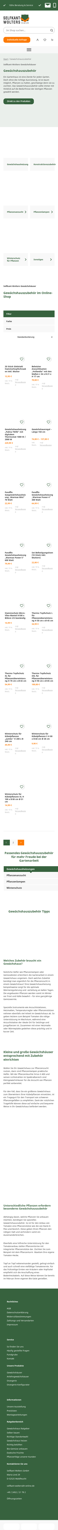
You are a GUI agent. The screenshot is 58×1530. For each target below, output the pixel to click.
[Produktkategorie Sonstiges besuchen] (42, 246)
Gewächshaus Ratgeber (18, 1428)
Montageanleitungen (17, 1414)
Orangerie (12, 1380)
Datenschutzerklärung (17, 1312)
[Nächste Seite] (21, 842)
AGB (9, 1308)
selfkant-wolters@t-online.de (20, 1485)
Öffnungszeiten (14, 1498)
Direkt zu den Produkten (18, 101)
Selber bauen (13, 1432)
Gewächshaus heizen (17, 1440)
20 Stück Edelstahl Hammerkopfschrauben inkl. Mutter (15, 369)
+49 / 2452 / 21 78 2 (16, 1492)
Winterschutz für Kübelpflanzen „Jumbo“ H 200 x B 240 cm (14, 737)
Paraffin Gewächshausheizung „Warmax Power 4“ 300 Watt (42, 496)
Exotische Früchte (15, 1452)
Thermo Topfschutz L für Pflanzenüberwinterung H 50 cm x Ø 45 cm (42, 617)
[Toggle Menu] (29, 49)
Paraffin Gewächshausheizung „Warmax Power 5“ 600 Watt (15, 556)
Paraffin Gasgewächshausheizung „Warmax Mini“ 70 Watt (15, 496)
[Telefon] (54, 5)
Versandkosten (46, 445)
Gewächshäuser (14, 1372)
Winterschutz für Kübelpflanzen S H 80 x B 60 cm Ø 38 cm (42, 736)
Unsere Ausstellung (16, 1406)
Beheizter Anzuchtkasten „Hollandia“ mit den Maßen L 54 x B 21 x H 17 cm (42, 371)
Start (5, 59)
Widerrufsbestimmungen (19, 1316)
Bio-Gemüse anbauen (17, 1448)
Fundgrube (12, 1354)
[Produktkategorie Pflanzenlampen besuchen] (42, 198)
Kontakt (10, 1358)
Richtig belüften (14, 1444)
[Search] (52, 30)
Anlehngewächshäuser (18, 1376)
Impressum (12, 1324)
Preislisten (12, 1410)
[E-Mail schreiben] (47, 5)
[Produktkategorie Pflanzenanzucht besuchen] (15, 198)
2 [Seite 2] (13, 842)
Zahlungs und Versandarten (20, 1320)
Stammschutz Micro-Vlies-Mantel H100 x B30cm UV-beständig (15, 615)
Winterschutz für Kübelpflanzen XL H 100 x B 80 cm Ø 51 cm (14, 798)
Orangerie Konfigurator (18, 1384)
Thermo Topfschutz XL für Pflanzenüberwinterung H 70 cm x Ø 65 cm (15, 677)
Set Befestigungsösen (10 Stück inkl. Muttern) (42, 555)
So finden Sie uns (15, 1346)
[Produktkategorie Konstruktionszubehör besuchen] (42, 151)
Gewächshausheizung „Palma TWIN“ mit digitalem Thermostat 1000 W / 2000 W (15, 434)
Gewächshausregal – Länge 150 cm (42, 430)
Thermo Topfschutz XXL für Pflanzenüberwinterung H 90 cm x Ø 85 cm (42, 677)
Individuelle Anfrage (17, 39)
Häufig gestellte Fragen (18, 1350)
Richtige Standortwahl (17, 1436)
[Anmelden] (37, 39)
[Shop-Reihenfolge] (35, 337)
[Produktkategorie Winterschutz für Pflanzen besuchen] (15, 246)
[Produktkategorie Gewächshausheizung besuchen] (15, 151)
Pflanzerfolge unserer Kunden (21, 1456)
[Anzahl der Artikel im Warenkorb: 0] (52, 39)
